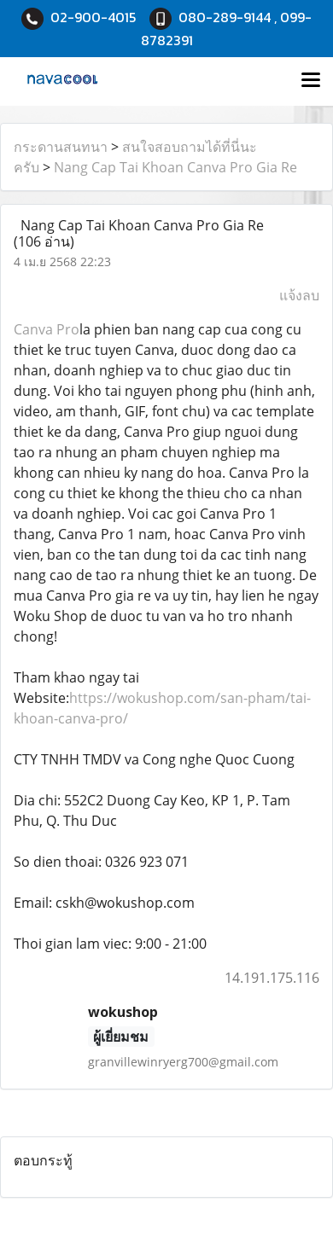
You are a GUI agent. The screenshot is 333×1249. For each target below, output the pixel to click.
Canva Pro (46, 329)
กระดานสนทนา (61, 146)
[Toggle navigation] (311, 81)
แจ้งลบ (299, 295)
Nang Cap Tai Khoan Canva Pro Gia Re (175, 167)
